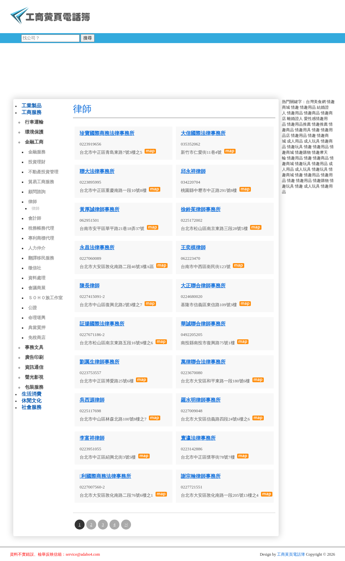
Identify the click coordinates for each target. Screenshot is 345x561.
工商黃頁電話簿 (291, 554)
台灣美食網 (316, 101)
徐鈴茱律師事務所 (201, 209)
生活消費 (31, 394)
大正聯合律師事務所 (203, 285)
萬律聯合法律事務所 (203, 362)
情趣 (295, 107)
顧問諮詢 (36, 191)
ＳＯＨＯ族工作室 (45, 297)
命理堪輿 (36, 317)
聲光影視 (34, 377)
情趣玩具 (295, 146)
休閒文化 (31, 400)
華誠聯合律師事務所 (203, 323)
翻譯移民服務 (41, 257)
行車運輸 (34, 122)
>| (125, 524)
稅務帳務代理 (41, 228)
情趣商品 (312, 113)
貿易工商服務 (41, 181)
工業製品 (31, 105)
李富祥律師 (92, 438)
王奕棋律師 (193, 247)
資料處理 (36, 277)
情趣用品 (308, 107)
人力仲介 (36, 248)
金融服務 (36, 151)
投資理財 (36, 161)
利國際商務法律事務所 (105, 476)
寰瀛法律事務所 (198, 438)
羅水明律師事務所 (201, 400)
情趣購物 (303, 152)
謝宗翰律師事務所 (201, 476)
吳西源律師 (92, 400)
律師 (32, 201)
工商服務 (31, 112)
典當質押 (36, 327)
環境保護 (34, 132)
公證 (32, 307)
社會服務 (31, 407)
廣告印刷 (34, 357)
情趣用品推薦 (299, 124)
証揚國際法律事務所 (102, 323)
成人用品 (295, 141)
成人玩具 (312, 141)
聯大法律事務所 (97, 171)
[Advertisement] (179, 48)
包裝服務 (34, 387)
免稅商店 (36, 337)
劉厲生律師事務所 (99, 362)
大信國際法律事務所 (203, 133)
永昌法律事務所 (97, 247)
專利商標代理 (41, 238)
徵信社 (34, 267)
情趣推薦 (320, 124)
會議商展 (36, 287)
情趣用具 (303, 130)
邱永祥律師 (193, 171)
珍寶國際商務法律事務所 (107, 133)
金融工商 (34, 142)
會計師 (34, 218)
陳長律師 (90, 285)
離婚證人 (295, 118)
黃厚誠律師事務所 (99, 209)
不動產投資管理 (43, 171)
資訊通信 (34, 367)
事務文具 (34, 347)
